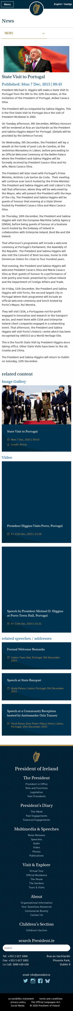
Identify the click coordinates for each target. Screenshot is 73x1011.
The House (36, 879)
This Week (37, 811)
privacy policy (18, 1002)
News (9, 33)
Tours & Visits (37, 887)
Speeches (36, 839)
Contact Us (36, 915)
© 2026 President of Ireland (45, 1005)
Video (36, 847)
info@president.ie (40, 974)
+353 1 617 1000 (18, 956)
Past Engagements (36, 815)
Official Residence (36, 875)
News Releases (36, 835)
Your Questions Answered (36, 906)
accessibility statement (21, 998)
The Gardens (36, 883)
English (58, 4)
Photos (36, 851)
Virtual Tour (37, 871)
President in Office (37, 784)
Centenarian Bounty (36, 911)
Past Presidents (37, 796)
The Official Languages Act (45, 1002)
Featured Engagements (36, 819)
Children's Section (36, 930)
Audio (36, 843)
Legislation (36, 792)
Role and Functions (37, 788)
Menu (7, 4)
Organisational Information (36, 902)
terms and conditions (50, 998)
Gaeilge (68, 4)
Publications (36, 855)
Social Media (17, 1005)
